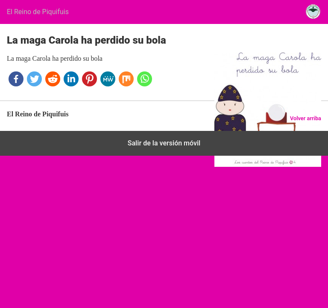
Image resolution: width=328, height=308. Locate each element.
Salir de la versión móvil (164, 143)
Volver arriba (305, 118)
